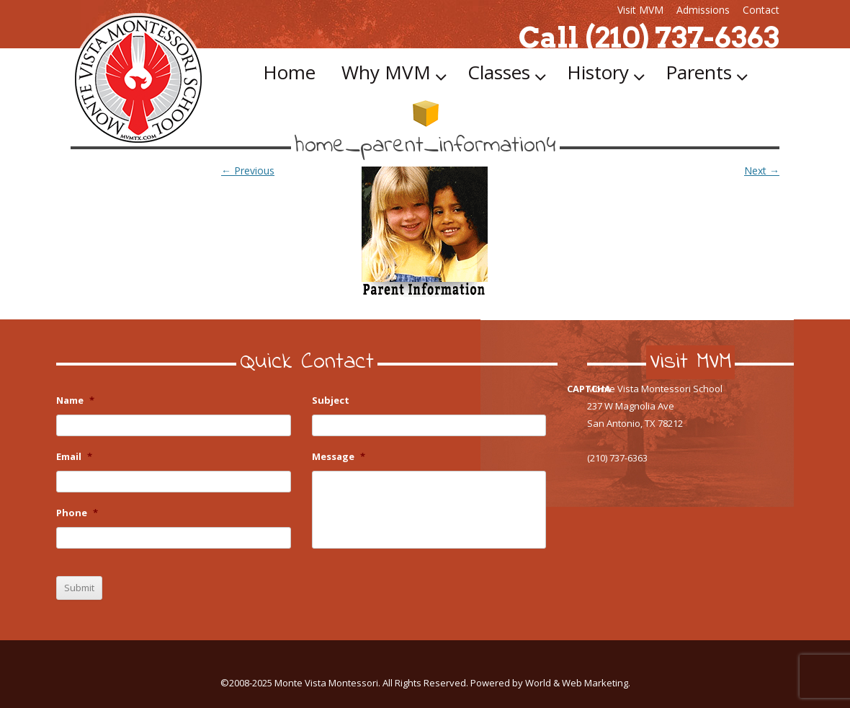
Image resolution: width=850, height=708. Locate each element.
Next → (761, 170)
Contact (761, 10)
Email (74, 457)
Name (75, 400)
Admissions (703, 10)
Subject (330, 400)
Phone (77, 513)
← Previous (247, 170)
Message (338, 457)
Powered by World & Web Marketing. (550, 682)
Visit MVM (640, 10)
